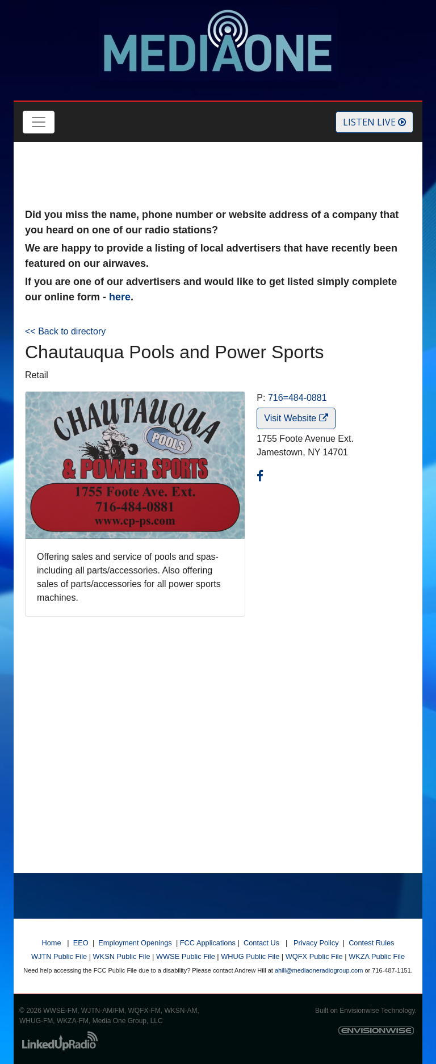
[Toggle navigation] (38, 122)
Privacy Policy (316, 943)
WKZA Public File (377, 956)
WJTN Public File (59, 956)
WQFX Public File (314, 956)
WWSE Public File (185, 956)
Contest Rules (371, 943)
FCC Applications (208, 943)
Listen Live (374, 122)
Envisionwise (359, 1011)
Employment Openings (134, 943)
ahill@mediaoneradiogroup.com (319, 970)
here (120, 297)
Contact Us (261, 943)
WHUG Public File (250, 956)
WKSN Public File (121, 956)
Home (51, 943)
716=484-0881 (297, 398)
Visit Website (296, 418)
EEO (81, 943)
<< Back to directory (65, 331)
